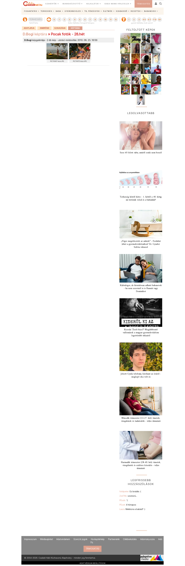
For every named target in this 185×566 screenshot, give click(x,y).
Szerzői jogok (80, 539)
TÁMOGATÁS (143, 4)
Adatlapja (29, 28)
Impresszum (30, 539)
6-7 (149, 20)
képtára (35, 34)
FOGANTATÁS (30, 11)
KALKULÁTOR (92, 4)
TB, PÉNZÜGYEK (92, 11)
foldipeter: (130, 491)
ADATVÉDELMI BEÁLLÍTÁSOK (93, 563)
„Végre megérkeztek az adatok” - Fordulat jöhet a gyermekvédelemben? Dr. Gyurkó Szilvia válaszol (141, 244)
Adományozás (147, 539)
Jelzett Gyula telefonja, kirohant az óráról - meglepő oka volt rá (141, 375)
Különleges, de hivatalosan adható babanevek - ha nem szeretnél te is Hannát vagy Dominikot (141, 288)
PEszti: (123, 500)
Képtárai (75, 28)
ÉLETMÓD (107, 11)
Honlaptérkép (98, 539)
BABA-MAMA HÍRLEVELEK (117, 4)
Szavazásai (59, 28)
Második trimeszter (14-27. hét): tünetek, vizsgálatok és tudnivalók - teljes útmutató (141, 419)
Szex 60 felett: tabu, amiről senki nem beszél (141, 153)
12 (116, 20)
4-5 (144, 20)
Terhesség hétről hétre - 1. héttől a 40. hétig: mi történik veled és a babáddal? (141, 198)
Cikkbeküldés (130, 539)
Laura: (132, 509)
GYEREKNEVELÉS (73, 11)
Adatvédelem (63, 539)
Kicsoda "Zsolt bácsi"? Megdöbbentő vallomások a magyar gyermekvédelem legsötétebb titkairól (141, 333)
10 (105, 20)
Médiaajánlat (46, 539)
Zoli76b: (128, 496)
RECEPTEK (136, 11)
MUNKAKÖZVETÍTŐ (71, 4)
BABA (58, 11)
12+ (159, 20)
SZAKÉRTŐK (51, 4)
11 (110, 20)
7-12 (154, 20)
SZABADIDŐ (121, 11)
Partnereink (114, 539)
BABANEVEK (150, 11)
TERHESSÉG (46, 11)
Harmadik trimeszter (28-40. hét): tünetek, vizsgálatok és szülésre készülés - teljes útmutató (141, 465)
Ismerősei (44, 28)
